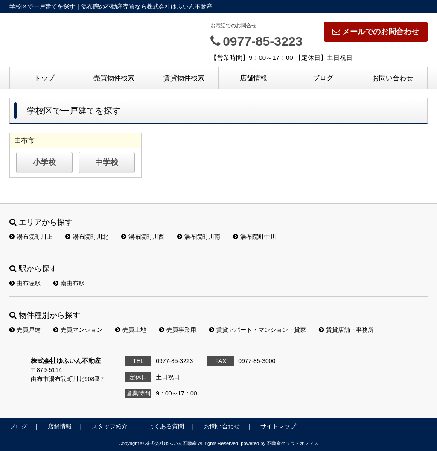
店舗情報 (253, 78)
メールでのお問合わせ (375, 31)
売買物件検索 (113, 78)
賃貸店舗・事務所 (346, 329)
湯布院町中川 (254, 236)
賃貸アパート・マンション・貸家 (257, 329)
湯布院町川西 (142, 236)
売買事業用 (177, 329)
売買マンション (77, 329)
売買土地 (130, 329)
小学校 (44, 162)
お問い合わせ (392, 78)
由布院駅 (25, 283)
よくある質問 (166, 426)
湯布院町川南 (198, 236)
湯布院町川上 (30, 236)
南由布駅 (68, 283)
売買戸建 (25, 329)
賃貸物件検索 (183, 78)
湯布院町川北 (86, 236)
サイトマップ (278, 426)
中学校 (106, 162)
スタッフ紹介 (110, 426)
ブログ (323, 78)
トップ (44, 78)
